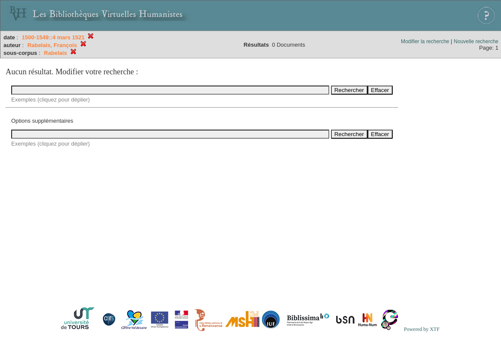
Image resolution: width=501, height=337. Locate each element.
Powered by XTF (422, 329)
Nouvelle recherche (476, 41)
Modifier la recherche (425, 41)
